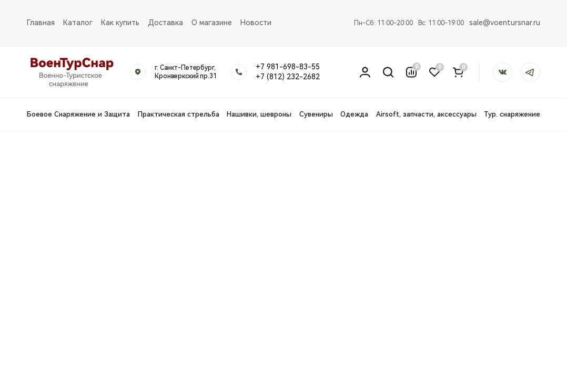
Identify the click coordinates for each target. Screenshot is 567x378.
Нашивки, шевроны (259, 114)
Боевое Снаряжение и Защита (78, 114)
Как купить (120, 22)
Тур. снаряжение (512, 114)
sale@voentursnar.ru (504, 22)
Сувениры (316, 114)
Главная (41, 22)
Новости (255, 22)
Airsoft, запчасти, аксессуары (426, 114)
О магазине (211, 22)
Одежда (354, 114)
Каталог (78, 22)
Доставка (165, 22)
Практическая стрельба (178, 114)
